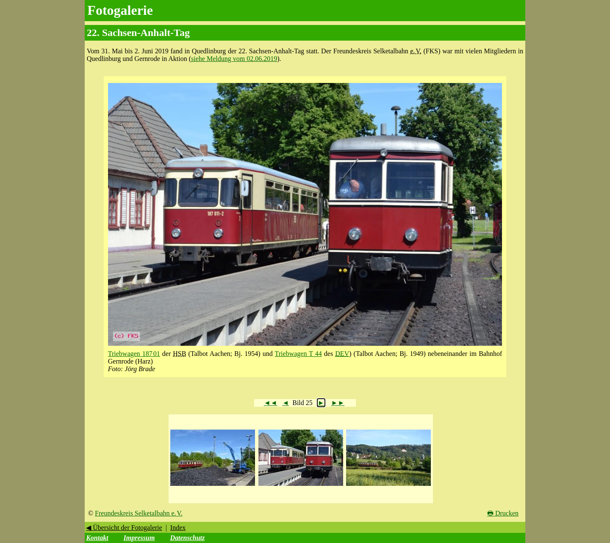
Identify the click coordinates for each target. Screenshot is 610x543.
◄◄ (270, 402)
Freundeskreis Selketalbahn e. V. (139, 513)
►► (338, 402)
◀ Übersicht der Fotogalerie (124, 527)
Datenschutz (187, 537)
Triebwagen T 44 (298, 353)
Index (178, 527)
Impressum (139, 537)
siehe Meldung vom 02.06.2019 (234, 58)
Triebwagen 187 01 (134, 353)
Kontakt (97, 537)
